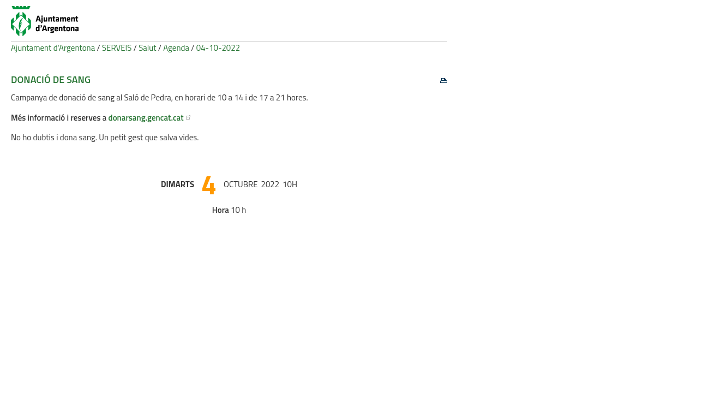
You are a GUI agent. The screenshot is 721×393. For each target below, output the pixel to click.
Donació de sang (51, 79)
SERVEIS (116, 47)
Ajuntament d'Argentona (53, 47)
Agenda (176, 47)
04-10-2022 (218, 47)
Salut (147, 47)
